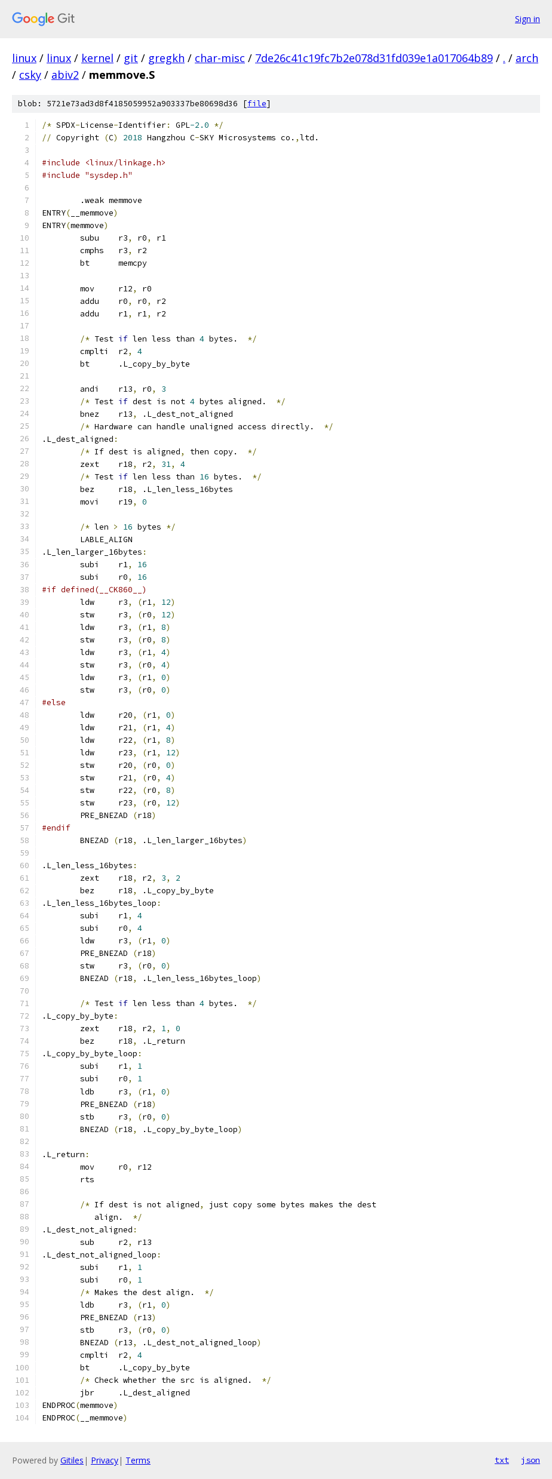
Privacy (104, 1460)
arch (527, 58)
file (256, 104)
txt (502, 1460)
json (530, 1460)
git (131, 58)
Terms (138, 1460)
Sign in (527, 18)
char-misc (220, 58)
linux (24, 58)
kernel (97, 58)
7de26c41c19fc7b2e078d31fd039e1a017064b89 (374, 58)
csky (30, 74)
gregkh (166, 58)
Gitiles (72, 1460)
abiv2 (65, 74)
